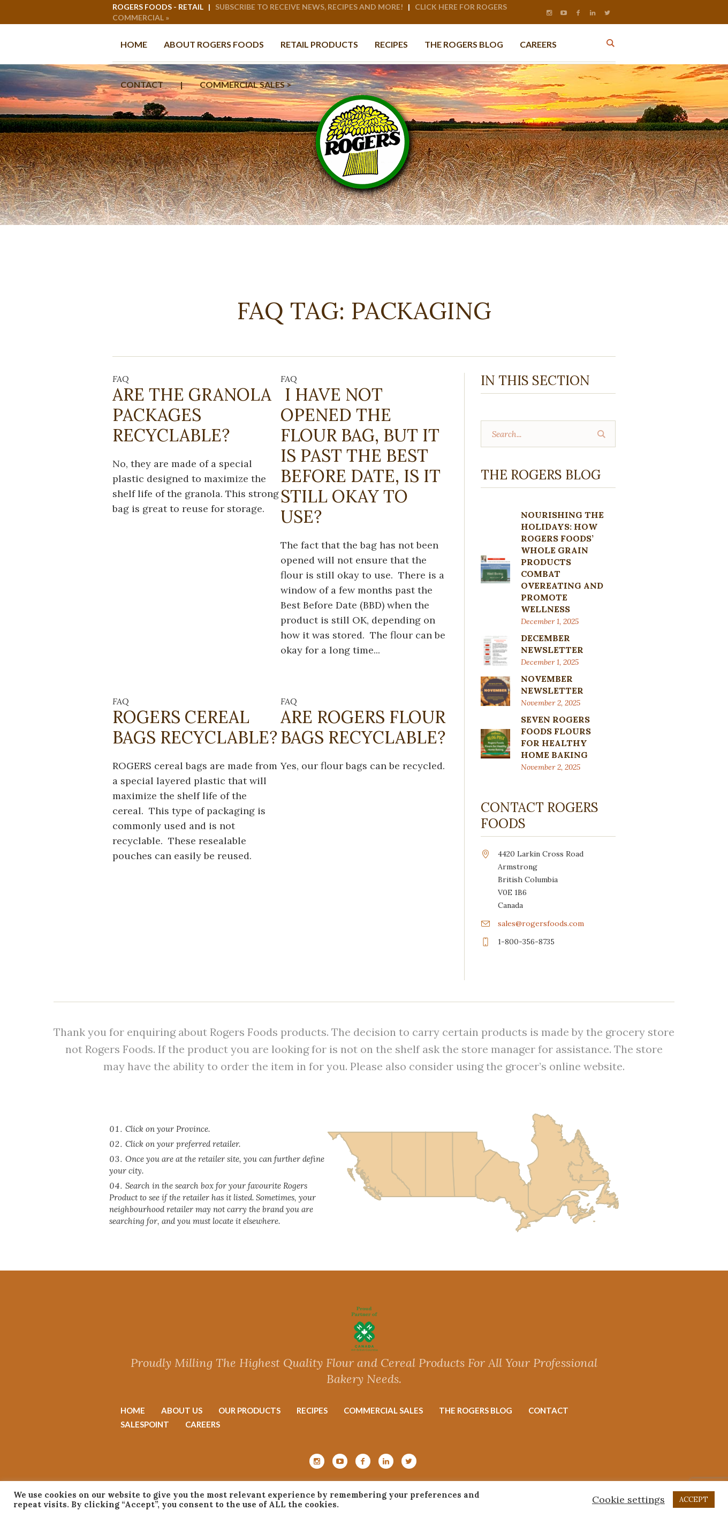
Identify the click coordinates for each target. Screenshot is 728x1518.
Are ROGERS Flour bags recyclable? (362, 727)
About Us (181, 1410)
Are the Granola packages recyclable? (191, 415)
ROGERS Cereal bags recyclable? (194, 727)
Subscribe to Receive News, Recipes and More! (309, 6)
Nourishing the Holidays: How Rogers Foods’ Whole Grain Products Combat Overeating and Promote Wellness (562, 561)
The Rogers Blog (475, 1410)
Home (132, 1410)
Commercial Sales (383, 1410)
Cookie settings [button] (628, 1499)
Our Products (249, 1410)
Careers (202, 1424)
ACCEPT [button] (693, 1499)
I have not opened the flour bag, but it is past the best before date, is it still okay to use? (360, 456)
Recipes (312, 1410)
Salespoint (144, 1424)
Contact (548, 1410)
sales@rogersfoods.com (541, 923)
